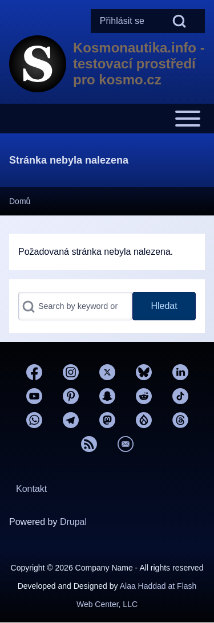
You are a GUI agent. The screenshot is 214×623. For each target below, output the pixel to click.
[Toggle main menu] (107, 118)
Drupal (73, 522)
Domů (19, 201)
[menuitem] (122, 21)
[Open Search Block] (179, 21)
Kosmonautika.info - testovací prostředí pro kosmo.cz (139, 63)
